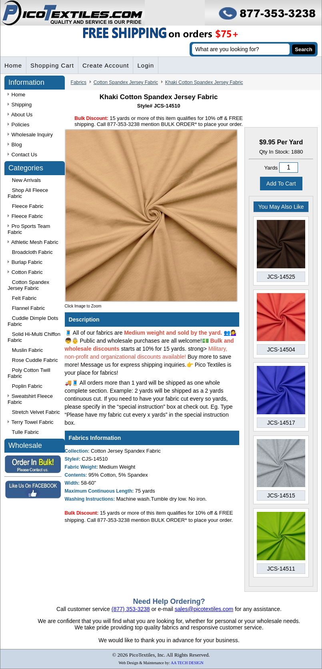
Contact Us (22, 155)
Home (13, 65)
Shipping (20, 105)
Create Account (105, 65)
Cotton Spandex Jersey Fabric (126, 82)
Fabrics (78, 82)
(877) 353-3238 (131, 609)
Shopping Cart (52, 65)
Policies (18, 125)
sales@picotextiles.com (204, 609)
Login (145, 65)
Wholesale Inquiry (30, 135)
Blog (15, 145)
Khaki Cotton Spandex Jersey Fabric (204, 82)
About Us (20, 115)
